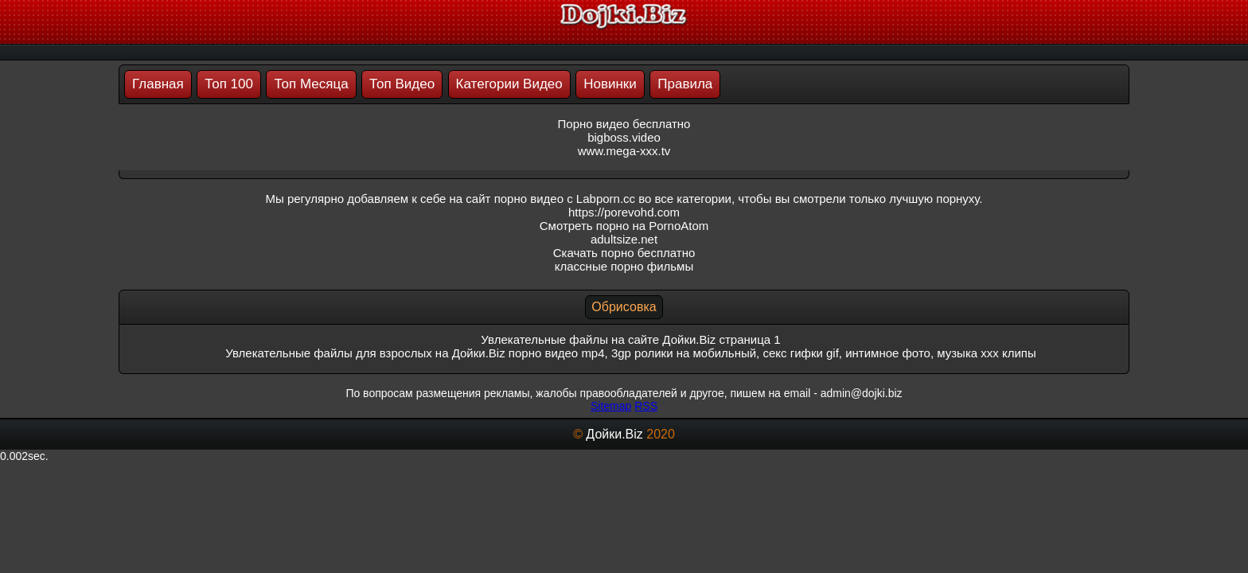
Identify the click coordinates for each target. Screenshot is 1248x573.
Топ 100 (229, 84)
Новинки (610, 84)
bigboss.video (624, 137)
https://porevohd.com (624, 212)
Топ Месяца (311, 84)
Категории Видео (509, 84)
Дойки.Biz (614, 434)
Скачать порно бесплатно (624, 252)
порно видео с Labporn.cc (564, 198)
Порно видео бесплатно (624, 124)
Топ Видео (402, 84)
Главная (158, 84)
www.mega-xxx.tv (624, 151)
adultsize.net (624, 239)
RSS (645, 406)
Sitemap (611, 406)
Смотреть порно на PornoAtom (624, 225)
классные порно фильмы (624, 266)
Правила (684, 84)
